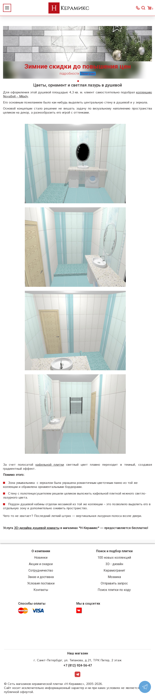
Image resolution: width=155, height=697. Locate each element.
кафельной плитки (49, 465)
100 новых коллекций (114, 558)
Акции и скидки (41, 565)
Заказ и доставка (41, 578)
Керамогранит (114, 571)
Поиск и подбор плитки (114, 552)
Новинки (40, 558)
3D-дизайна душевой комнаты (36, 529)
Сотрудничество (40, 571)
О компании (40, 552)
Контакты (41, 591)
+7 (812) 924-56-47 (77, 667)
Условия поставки (40, 584)
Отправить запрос (114, 584)
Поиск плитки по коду (114, 591)
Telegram (77, 676)
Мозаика (114, 578)
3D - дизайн (114, 565)
